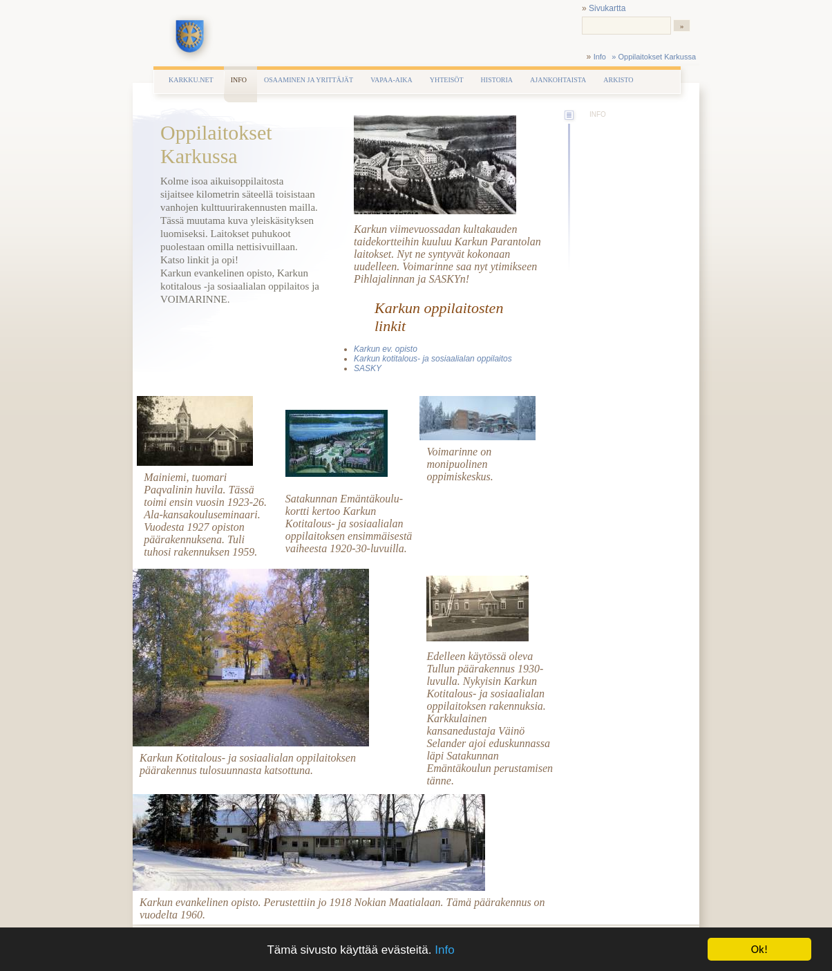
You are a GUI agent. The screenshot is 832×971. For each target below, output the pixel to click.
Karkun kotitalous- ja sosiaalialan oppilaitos (433, 359)
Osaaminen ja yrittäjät (308, 80)
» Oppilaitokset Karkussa (654, 57)
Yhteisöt (447, 80)
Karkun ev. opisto (385, 349)
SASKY (367, 368)
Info (444, 950)
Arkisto (618, 80)
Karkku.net (191, 80)
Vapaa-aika (391, 80)
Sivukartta (607, 8)
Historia (497, 80)
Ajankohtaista (558, 80)
